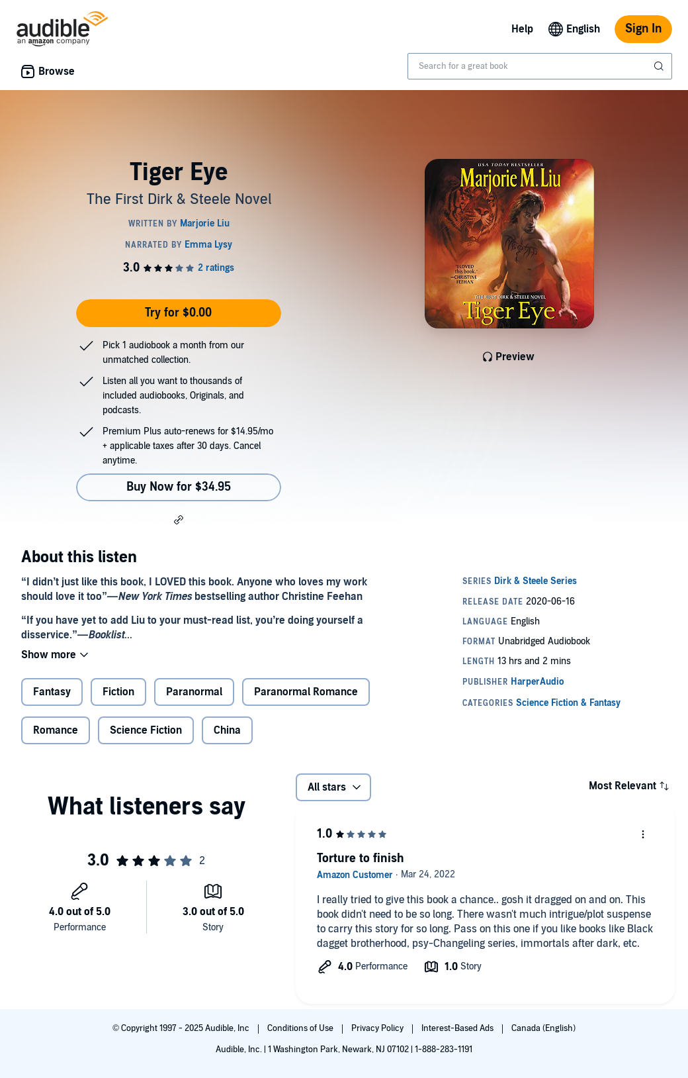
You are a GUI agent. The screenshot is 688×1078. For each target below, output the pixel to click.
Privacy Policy (378, 1028)
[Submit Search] (660, 66)
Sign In (643, 29)
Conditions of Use (301, 1028)
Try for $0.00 (178, 313)
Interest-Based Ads (458, 1028)
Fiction (118, 692)
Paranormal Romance (306, 692)
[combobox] (540, 66)
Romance (55, 730)
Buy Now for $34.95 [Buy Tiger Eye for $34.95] (178, 487)
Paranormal (194, 692)
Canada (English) (543, 1028)
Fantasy (52, 692)
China (227, 730)
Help (522, 29)
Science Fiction (146, 730)
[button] (178, 519)
